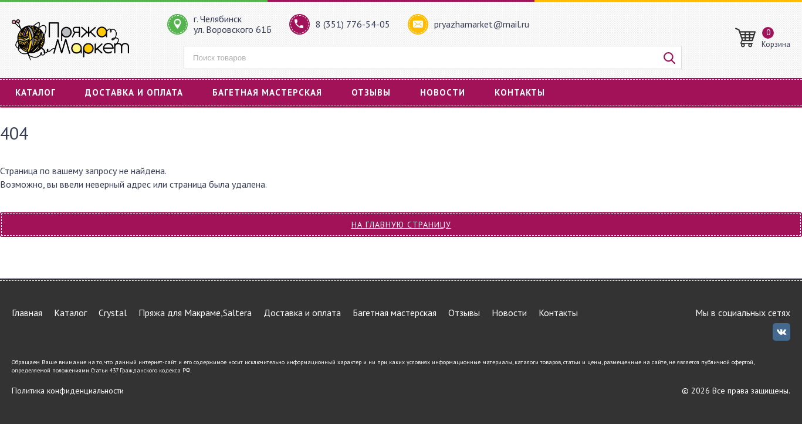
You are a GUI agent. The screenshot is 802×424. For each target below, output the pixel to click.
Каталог (35, 92)
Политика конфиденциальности (68, 390)
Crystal (113, 312)
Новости (442, 92)
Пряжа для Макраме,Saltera (195, 312)
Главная (27, 312)
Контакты (520, 92)
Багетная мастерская (267, 92)
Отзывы (371, 92)
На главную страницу (401, 224)
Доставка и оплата (134, 92)
